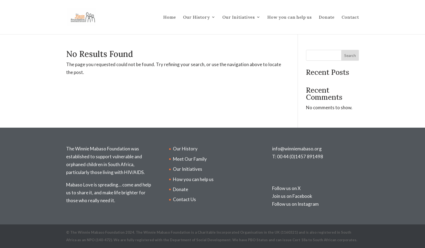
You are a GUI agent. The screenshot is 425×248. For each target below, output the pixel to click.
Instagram (308, 204)
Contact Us (184, 199)
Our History (196, 17)
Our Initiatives (238, 17)
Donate (326, 17)
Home (169, 17)
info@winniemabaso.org (297, 149)
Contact (350, 17)
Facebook (302, 196)
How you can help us (289, 17)
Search (350, 55)
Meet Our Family (190, 159)
